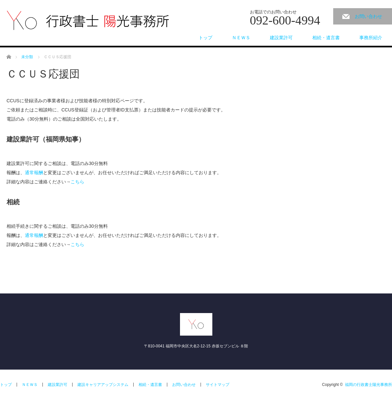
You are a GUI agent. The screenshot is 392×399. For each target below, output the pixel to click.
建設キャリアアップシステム (102, 385)
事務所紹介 (370, 37)
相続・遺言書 (326, 37)
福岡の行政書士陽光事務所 (368, 384)
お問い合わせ (368, 16)
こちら (77, 181)
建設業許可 (281, 37)
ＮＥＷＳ (241, 37)
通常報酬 (34, 172)
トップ (205, 37)
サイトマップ (217, 385)
